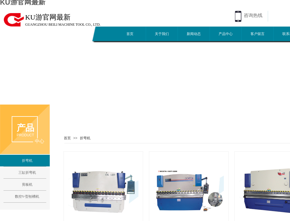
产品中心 (226, 34)
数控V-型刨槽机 (27, 196)
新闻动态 (194, 34)
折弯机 (85, 138)
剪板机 (27, 184)
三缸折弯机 (27, 172)
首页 (129, 34)
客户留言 (257, 34)
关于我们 (162, 34)
